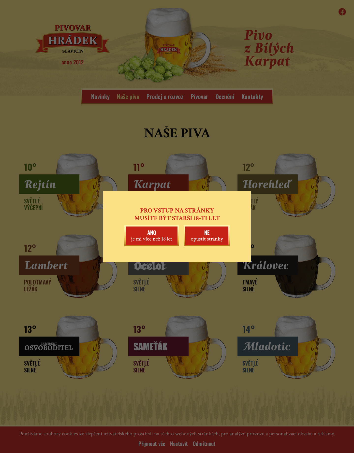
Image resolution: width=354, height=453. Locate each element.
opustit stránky (207, 235)
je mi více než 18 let (151, 235)
